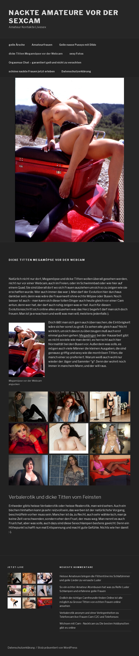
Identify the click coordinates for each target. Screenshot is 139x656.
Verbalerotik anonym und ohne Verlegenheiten (87, 612)
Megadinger (87, 335)
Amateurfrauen (42, 44)
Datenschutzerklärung (76, 71)
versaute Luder (92, 580)
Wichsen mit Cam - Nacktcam (78, 623)
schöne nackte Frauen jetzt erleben (32, 71)
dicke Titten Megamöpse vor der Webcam (36, 53)
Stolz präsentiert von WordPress (57, 647)
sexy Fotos (76, 53)
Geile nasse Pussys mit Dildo (77, 44)
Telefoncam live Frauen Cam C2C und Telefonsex (89, 616)
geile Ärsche (17, 44)
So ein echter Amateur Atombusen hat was (85, 587)
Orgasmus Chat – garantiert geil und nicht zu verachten (45, 62)
